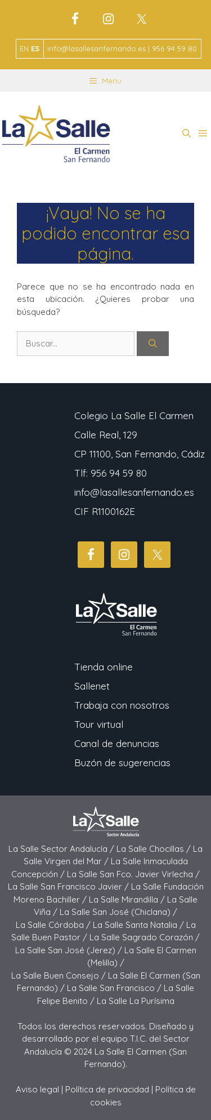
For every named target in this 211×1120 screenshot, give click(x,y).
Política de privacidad (107, 1089)
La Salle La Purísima (135, 1000)
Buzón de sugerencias (122, 762)
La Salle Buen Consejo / (59, 975)
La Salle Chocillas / (154, 848)
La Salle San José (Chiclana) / (118, 911)
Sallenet (92, 686)
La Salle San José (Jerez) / (69, 950)
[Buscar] (153, 344)
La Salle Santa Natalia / (139, 924)
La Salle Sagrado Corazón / (144, 937)
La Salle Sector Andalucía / (62, 848)
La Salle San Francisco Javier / (69, 886)
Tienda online (103, 667)
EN (24, 48)
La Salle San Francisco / (115, 988)
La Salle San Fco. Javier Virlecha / (133, 874)
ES (35, 48)
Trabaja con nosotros (121, 705)
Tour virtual (98, 724)
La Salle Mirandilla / (128, 899)
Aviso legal (37, 1089)
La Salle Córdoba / (54, 924)
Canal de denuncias (116, 743)
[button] (186, 133)
